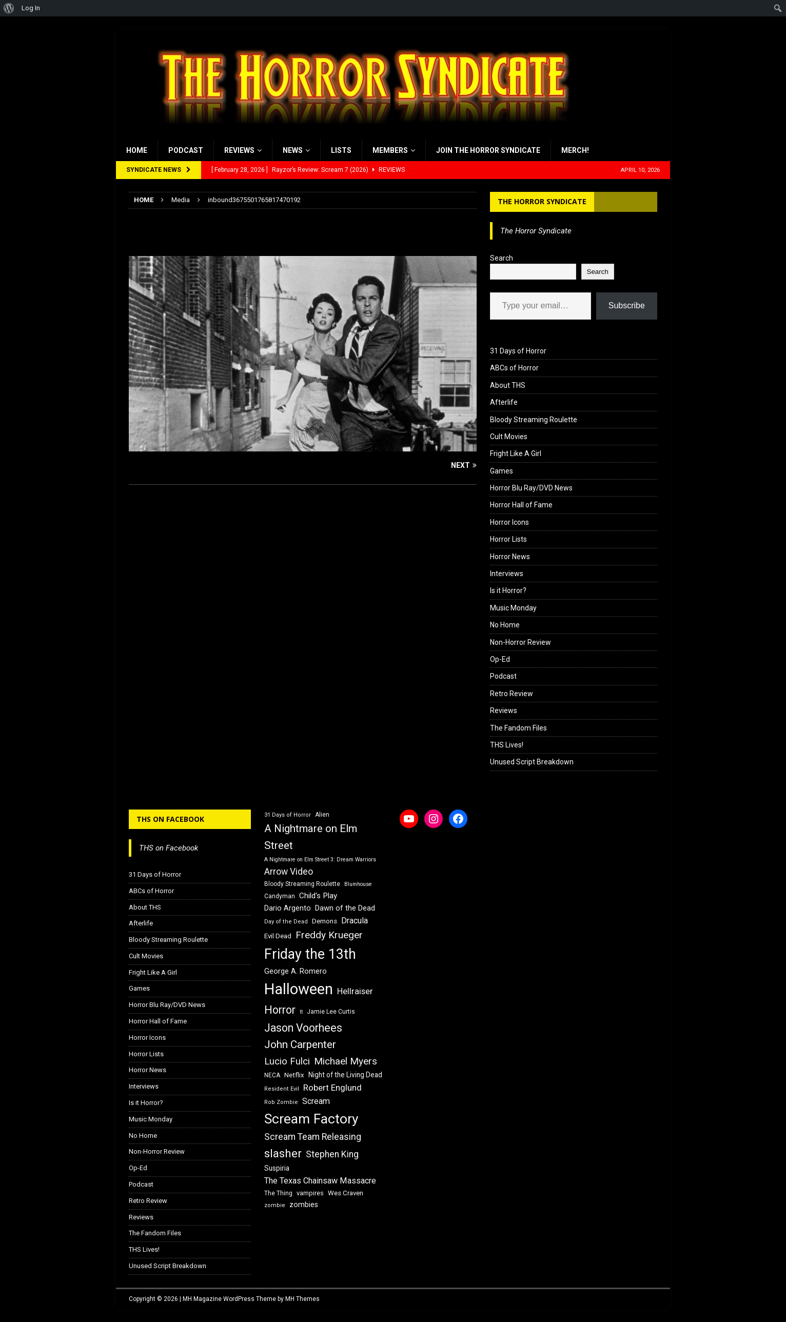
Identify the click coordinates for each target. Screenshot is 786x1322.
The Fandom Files (518, 728)
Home (136, 150)
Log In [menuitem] (31, 8)
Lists (341, 150)
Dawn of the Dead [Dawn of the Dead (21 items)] (345, 908)
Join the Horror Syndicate (488, 150)
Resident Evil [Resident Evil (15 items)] (281, 1089)
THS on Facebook (170, 819)
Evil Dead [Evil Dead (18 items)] (277, 936)
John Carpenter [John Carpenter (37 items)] (300, 1044)
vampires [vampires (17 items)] (310, 1193)
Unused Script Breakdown (532, 762)
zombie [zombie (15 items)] (274, 1205)
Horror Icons (509, 522)
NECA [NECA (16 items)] (272, 1075)
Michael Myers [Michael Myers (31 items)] (345, 1061)
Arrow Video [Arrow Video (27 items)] (288, 871)
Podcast (185, 150)
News (293, 150)
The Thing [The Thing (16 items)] (278, 1193)
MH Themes (302, 1299)
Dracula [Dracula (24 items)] (354, 920)
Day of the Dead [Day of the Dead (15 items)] (286, 921)
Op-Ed (500, 659)
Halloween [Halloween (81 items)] (298, 989)
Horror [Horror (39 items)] (280, 1009)
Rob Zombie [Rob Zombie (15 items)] (281, 1102)
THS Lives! (506, 745)
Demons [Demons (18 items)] (324, 921)
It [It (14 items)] (301, 1012)
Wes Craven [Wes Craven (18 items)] (345, 1193)
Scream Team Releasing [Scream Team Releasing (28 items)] (312, 1136)
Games (501, 471)
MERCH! (575, 150)
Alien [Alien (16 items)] (322, 814)
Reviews (239, 150)
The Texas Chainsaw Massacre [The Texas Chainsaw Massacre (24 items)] (320, 1181)
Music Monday (513, 608)
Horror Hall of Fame (521, 505)
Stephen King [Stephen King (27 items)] (332, 1154)
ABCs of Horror (514, 368)
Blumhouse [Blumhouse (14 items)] (358, 884)
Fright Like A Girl (515, 453)
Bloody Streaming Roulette (533, 420)
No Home (505, 625)
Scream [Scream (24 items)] (316, 1101)
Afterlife (504, 402)
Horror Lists (508, 539)
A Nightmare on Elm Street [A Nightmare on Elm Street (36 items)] (310, 837)
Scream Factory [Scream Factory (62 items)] (311, 1119)
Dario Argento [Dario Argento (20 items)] (287, 908)
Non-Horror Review (520, 642)
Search (501, 258)
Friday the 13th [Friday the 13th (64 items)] (310, 954)
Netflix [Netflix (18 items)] (294, 1075)
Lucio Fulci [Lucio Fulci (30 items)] (287, 1061)
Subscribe (626, 305)
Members (390, 150)
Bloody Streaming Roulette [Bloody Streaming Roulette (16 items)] (302, 883)
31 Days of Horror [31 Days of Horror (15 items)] (287, 815)
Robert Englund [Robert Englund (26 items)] (332, 1087)
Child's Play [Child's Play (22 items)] (318, 895)
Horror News (510, 557)
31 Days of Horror (518, 351)
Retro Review (511, 693)
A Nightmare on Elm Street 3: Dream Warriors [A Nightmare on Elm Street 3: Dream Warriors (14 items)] (320, 859)
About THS (507, 385)
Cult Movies (508, 436)
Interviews (506, 573)
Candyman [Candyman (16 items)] (279, 896)
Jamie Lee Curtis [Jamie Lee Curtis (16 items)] (331, 1011)
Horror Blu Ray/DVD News (531, 488)
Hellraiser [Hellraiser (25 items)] (355, 991)
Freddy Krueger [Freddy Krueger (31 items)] (329, 935)
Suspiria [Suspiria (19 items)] (276, 1168)
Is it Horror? (508, 590)
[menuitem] (9, 8)
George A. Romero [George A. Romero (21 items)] (295, 971)
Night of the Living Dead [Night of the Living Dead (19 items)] (345, 1075)
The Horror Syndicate (542, 201)
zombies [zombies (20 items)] (303, 1204)
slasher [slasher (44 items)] (283, 1153)
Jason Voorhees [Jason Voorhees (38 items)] (303, 1027)
